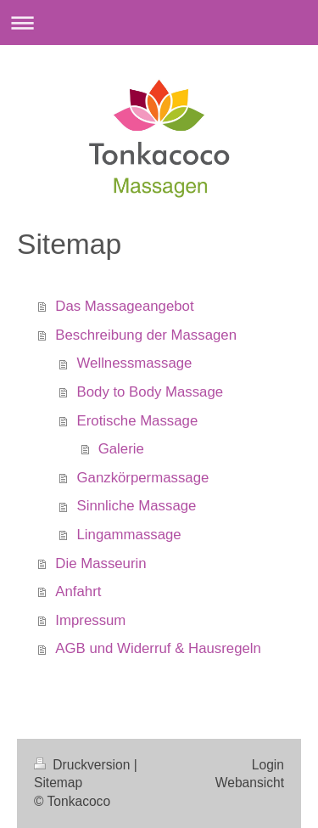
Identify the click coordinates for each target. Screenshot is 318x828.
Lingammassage (129, 535)
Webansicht (249, 782)
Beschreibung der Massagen (146, 335)
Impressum (90, 620)
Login (268, 765)
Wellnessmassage (134, 363)
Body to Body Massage (150, 392)
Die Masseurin (100, 563)
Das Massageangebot (124, 306)
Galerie (121, 449)
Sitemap (58, 782)
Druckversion (84, 765)
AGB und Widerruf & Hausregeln (158, 648)
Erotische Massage (137, 421)
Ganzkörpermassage (143, 478)
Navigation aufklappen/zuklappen (159, 22)
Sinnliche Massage (137, 506)
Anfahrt (78, 591)
